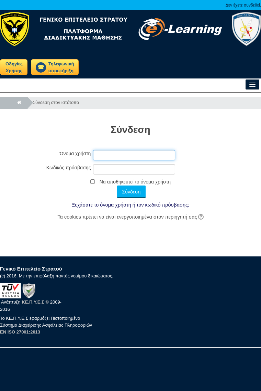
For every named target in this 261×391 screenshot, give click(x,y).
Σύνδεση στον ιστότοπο (56, 102)
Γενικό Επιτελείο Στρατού (31, 269)
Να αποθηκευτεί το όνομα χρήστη (135, 181)
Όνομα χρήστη (75, 153)
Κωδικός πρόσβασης (68, 167)
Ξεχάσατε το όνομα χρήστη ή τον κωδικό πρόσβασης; (130, 205)
